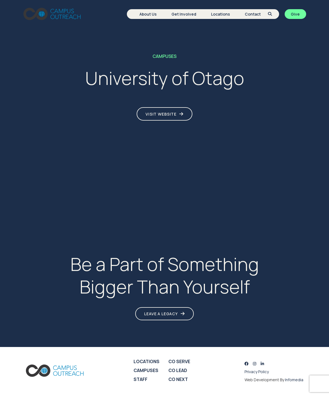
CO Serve (179, 361)
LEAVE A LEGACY (161, 313)
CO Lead (177, 370)
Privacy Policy (257, 371)
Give (295, 14)
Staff (140, 379)
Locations (220, 14)
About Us (148, 14)
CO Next (178, 379)
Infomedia (294, 379)
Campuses (146, 370)
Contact (253, 14)
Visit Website (161, 114)
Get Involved (183, 14)
